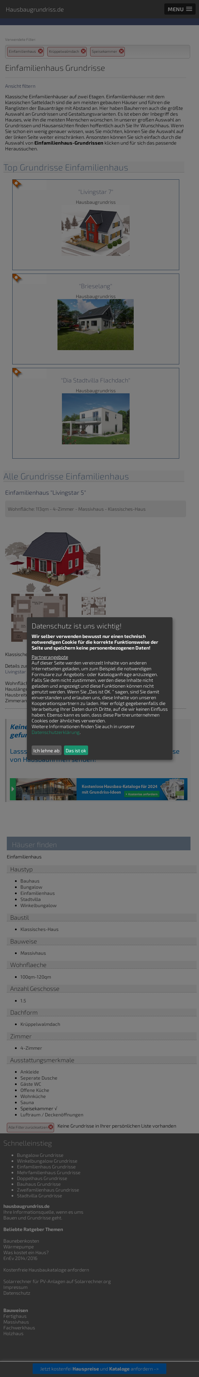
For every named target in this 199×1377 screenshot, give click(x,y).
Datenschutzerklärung (56, 732)
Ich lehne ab (46, 750)
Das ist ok (76, 750)
